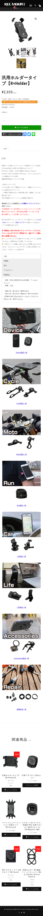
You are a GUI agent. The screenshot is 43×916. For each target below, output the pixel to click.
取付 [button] (5, 265)
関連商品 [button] (7, 275)
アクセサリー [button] (8, 270)
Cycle (39, 220)
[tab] (5, 148)
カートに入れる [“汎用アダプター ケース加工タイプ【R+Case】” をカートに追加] (12, 884)
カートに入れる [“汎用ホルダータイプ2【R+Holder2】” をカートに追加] (12, 790)
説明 (5, 148)
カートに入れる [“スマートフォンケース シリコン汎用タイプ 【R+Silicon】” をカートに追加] (12, 835)
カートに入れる (22, 127)
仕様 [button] (5, 256)
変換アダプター (20, 222)
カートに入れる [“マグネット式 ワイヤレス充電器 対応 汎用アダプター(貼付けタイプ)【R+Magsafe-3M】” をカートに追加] (33, 837)
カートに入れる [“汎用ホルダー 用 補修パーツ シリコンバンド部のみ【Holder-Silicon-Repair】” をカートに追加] (33, 889)
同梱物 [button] (6, 261)
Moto (4, 222)
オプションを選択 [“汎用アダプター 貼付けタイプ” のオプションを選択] (32, 785)
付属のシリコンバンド (30, 203)
